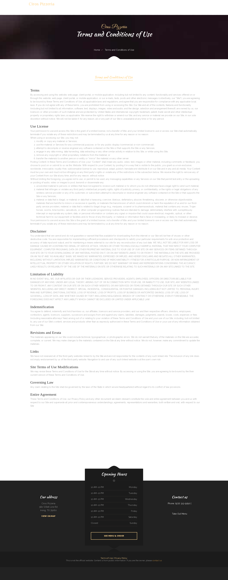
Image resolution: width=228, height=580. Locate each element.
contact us (157, 560)
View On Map (48, 516)
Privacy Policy (120, 558)
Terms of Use (107, 558)
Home (97, 50)
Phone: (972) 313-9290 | (179, 503)
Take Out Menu (179, 514)
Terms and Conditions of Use (113, 78)
